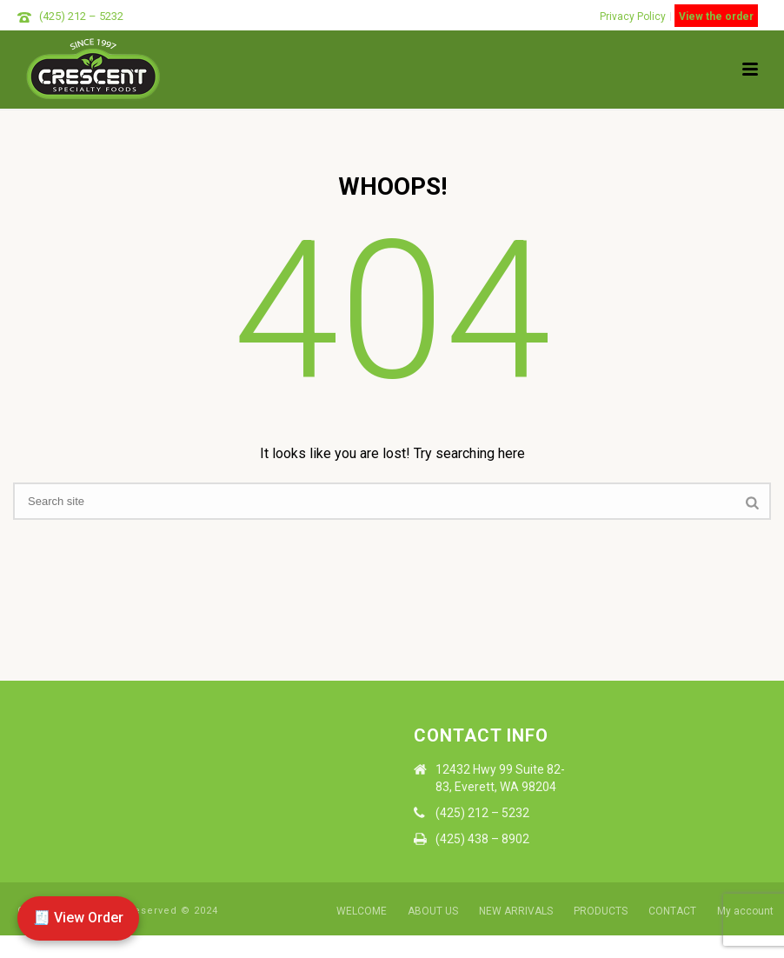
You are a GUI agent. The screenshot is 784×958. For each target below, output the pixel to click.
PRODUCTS (601, 911)
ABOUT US (433, 911)
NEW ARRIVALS (516, 911)
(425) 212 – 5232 (81, 16)
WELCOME (361, 911)
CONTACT (672, 911)
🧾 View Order (78, 917)
